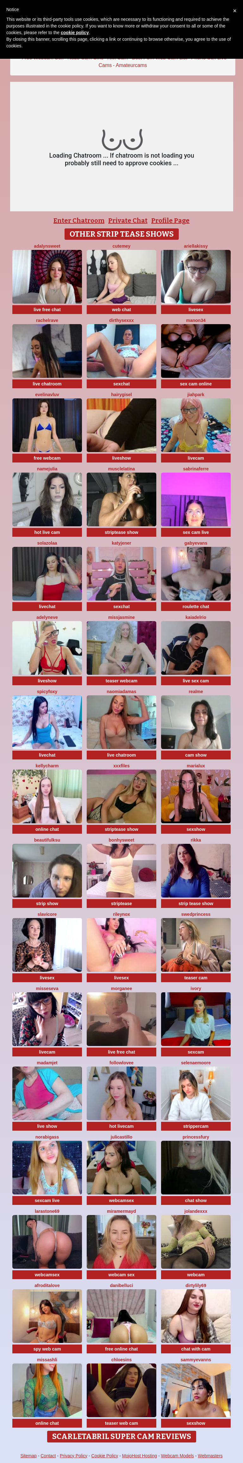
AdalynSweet (47, 246)
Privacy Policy (73, 1455)
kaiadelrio (195, 617)
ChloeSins (121, 1359)
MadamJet (47, 1062)
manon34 (195, 320)
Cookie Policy (104, 1455)
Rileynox (121, 914)
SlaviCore (47, 914)
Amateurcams (131, 65)
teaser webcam (121, 680)
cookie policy (75, 32)
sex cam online (196, 383)
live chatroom (47, 383)
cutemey (122, 246)
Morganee (121, 988)
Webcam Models (177, 1455)
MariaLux (196, 765)
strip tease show (195, 903)
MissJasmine (121, 617)
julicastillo (121, 1137)
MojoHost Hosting (139, 1455)
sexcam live (47, 1200)
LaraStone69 (47, 1211)
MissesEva (47, 988)
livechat (47, 606)
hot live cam (47, 532)
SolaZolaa (47, 543)
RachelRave (47, 320)
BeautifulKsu (47, 840)
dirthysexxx (121, 320)
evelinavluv (47, 394)
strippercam (196, 1126)
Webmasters (210, 1455)
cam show (196, 755)
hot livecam (121, 1126)
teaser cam (195, 977)
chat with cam (196, 1348)
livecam (196, 458)
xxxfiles (121, 765)
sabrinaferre (196, 468)
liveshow (121, 458)
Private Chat (127, 220)
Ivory (195, 988)
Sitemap (28, 1455)
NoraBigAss (47, 1137)
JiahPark (195, 394)
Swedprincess (196, 914)
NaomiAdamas (121, 691)
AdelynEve (47, 617)
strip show (47, 903)
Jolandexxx (195, 1211)
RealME (196, 691)
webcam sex (122, 1274)
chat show (196, 1200)
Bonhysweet (121, 840)
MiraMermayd (121, 1211)
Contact (48, 1455)
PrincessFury (196, 1137)
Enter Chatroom (78, 220)
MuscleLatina (121, 468)
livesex (196, 309)
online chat (47, 829)
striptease (121, 903)
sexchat (121, 383)
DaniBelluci (121, 1285)
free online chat (121, 1348)
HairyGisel (121, 394)
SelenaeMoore (196, 1062)
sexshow (195, 829)
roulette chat (196, 606)
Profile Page (170, 220)
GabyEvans (195, 543)
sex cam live (196, 532)
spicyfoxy (47, 691)
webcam (195, 1274)
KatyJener (121, 543)
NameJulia (47, 468)
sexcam (196, 1052)
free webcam (47, 458)
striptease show (121, 532)
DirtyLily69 (195, 1285)
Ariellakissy (196, 246)
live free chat (47, 309)
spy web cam (47, 1348)
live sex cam (196, 680)
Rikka (196, 840)
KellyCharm (47, 765)
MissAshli (47, 1359)
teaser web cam (121, 1423)
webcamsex (121, 1200)
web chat (121, 309)
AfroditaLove (46, 1285)
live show (47, 1126)
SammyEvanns (196, 1359)
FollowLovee (121, 1062)
